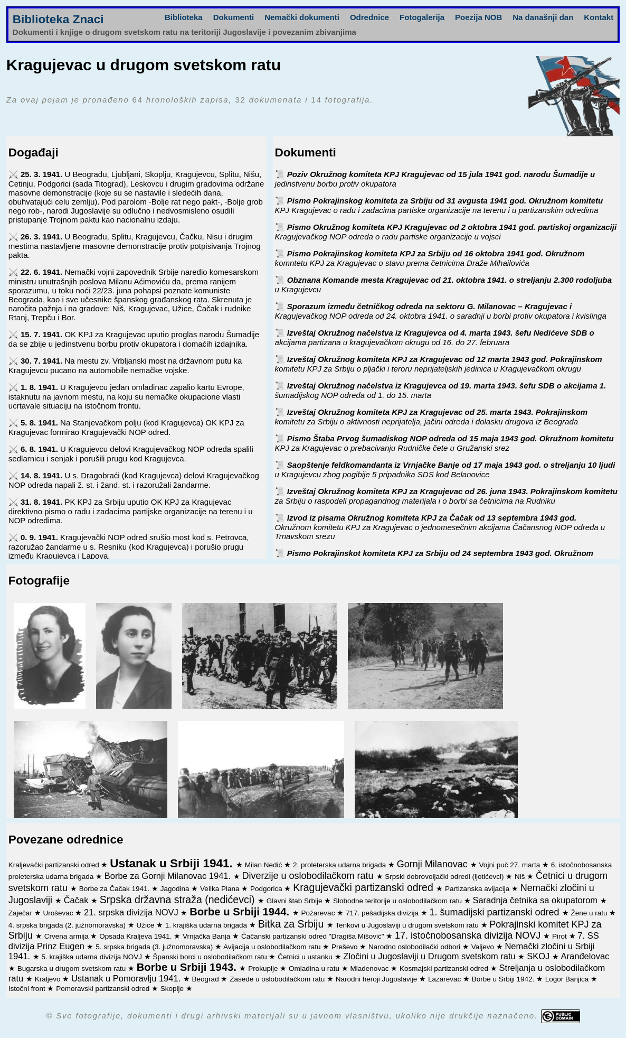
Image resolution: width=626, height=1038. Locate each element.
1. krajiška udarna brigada (207, 925)
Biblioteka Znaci (58, 19)
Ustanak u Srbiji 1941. (173, 863)
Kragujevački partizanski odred (364, 887)
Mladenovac (370, 968)
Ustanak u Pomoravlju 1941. (127, 978)
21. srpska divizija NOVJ (132, 912)
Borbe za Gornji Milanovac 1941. (169, 876)
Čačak (77, 900)
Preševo (345, 947)
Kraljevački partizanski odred (54, 865)
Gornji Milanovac (433, 864)
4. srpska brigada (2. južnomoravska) (68, 925)
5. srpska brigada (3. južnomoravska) (155, 947)
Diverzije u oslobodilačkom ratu (309, 875)
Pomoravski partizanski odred (103, 989)
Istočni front (28, 989)
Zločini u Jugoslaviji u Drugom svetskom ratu (430, 956)
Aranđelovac (585, 956)
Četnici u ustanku (306, 957)
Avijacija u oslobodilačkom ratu (273, 947)
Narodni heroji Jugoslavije (377, 979)
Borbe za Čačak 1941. (115, 889)
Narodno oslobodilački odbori (415, 947)
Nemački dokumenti (301, 17)
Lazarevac (445, 979)
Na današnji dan (543, 17)
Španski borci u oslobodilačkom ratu (211, 957)
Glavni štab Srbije (296, 901)
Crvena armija (67, 936)
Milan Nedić (264, 865)
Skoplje (173, 989)
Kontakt (598, 17)
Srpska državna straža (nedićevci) (179, 899)
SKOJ (539, 956)
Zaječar (21, 913)
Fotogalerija (422, 17)
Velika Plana (220, 889)
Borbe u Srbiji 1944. (240, 911)
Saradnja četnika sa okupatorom (536, 900)
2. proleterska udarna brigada (340, 865)
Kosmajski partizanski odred (445, 968)
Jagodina (176, 889)
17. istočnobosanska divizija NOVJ (469, 935)
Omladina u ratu (315, 968)
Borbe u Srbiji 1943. (188, 967)
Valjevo (483, 947)
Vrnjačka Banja (207, 936)
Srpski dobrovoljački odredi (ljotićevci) (445, 877)
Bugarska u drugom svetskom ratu (72, 968)
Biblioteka (184, 17)
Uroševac (59, 913)
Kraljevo (49, 979)
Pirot (560, 936)
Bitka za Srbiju (292, 924)
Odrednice (369, 17)
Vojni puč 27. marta (510, 865)
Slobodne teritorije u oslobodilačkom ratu (398, 901)
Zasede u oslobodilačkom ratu (278, 979)
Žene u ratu (590, 913)
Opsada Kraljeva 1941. (136, 936)
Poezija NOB (478, 17)
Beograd (206, 979)
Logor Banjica (568, 979)
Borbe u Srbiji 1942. (504, 979)
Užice (146, 925)
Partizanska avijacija (478, 889)
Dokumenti (233, 17)
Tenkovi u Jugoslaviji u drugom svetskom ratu (407, 925)
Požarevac (319, 913)
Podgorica (267, 889)
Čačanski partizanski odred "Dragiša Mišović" (313, 936)
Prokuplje (264, 968)
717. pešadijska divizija (383, 913)
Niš (521, 877)
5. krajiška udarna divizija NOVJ (93, 957)
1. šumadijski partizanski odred (496, 912)
